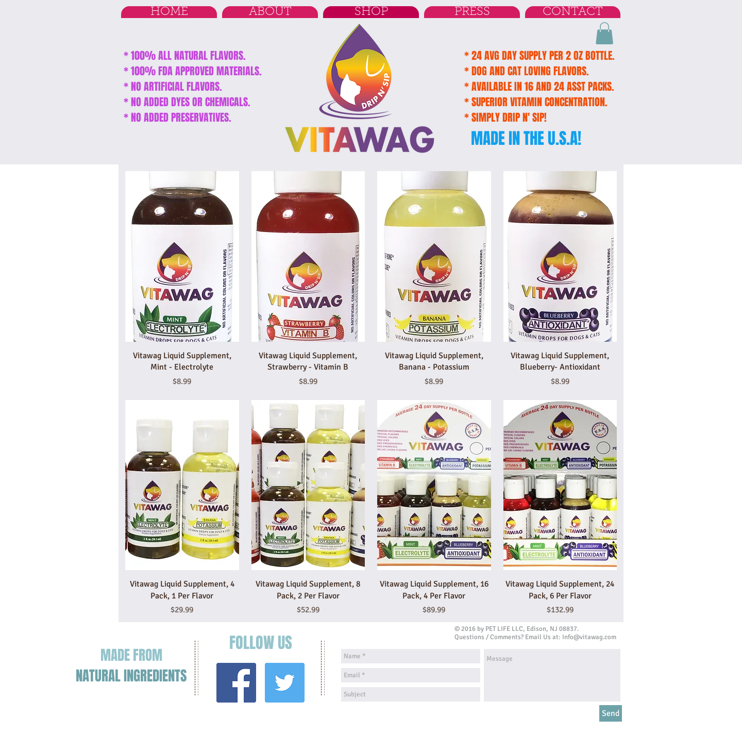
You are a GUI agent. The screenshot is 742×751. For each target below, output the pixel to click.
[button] (604, 33)
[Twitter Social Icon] (285, 683)
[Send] (610, 713)
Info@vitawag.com (589, 637)
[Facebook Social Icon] (236, 683)
